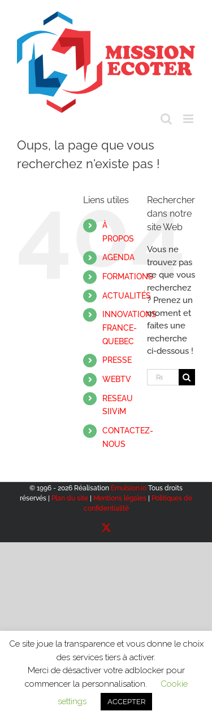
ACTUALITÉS (126, 295)
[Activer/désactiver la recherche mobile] (166, 119)
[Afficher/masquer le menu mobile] (189, 119)
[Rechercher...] (163, 377)
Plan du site (69, 498)
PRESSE (117, 360)
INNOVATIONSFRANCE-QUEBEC (129, 328)
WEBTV (116, 379)
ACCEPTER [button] (126, 701)
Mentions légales (119, 498)
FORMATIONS (127, 276)
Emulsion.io (128, 488)
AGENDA (118, 257)
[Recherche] (187, 377)
